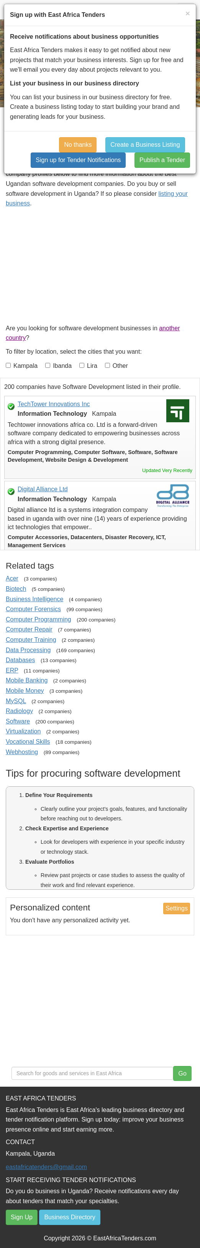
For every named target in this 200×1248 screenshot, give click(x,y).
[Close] (187, 13)
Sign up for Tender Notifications (78, 160)
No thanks (78, 144)
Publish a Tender (162, 160)
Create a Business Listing (145, 144)
